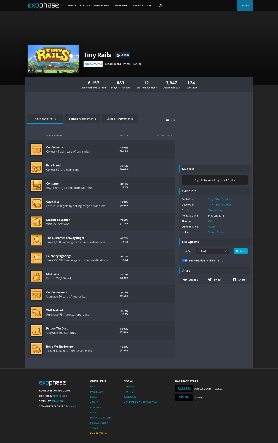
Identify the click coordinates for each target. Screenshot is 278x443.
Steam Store (216, 232)
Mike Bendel (60, 396)
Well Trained (54, 310)
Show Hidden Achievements (206, 260)
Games (72, 5)
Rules (93, 396)
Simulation (215, 210)
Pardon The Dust (57, 328)
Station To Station (58, 220)
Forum (137, 64)
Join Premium (98, 433)
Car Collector (54, 147)
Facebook (130, 396)
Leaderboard (121, 5)
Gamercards (101, 5)
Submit (190, 279)
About (94, 402)
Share (239, 279)
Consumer (53, 183)
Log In (245, 5)
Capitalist (52, 202)
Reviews (138, 5)
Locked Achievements (119, 118)
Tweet (214, 279)
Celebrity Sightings (58, 256)
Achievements (93, 64)
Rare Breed (53, 165)
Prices (126, 64)
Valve (72, 406)
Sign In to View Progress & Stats (215, 180)
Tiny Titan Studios (219, 199)
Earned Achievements (82, 118)
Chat (150, 5)
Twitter (129, 391)
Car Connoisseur (56, 292)
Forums (85, 5)
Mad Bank (52, 274)
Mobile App (96, 391)
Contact (95, 407)
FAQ (92, 386)
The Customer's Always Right (65, 238)
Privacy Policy (99, 422)
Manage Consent (100, 417)
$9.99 (211, 226)
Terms (94, 428)
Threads (129, 386)
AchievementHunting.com (140, 402)
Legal (93, 412)
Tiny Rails (97, 54)
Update (240, 251)
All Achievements (45, 118)
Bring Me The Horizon (60, 347)
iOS (210, 221)
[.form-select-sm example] (212, 251)
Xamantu (57, 401)
